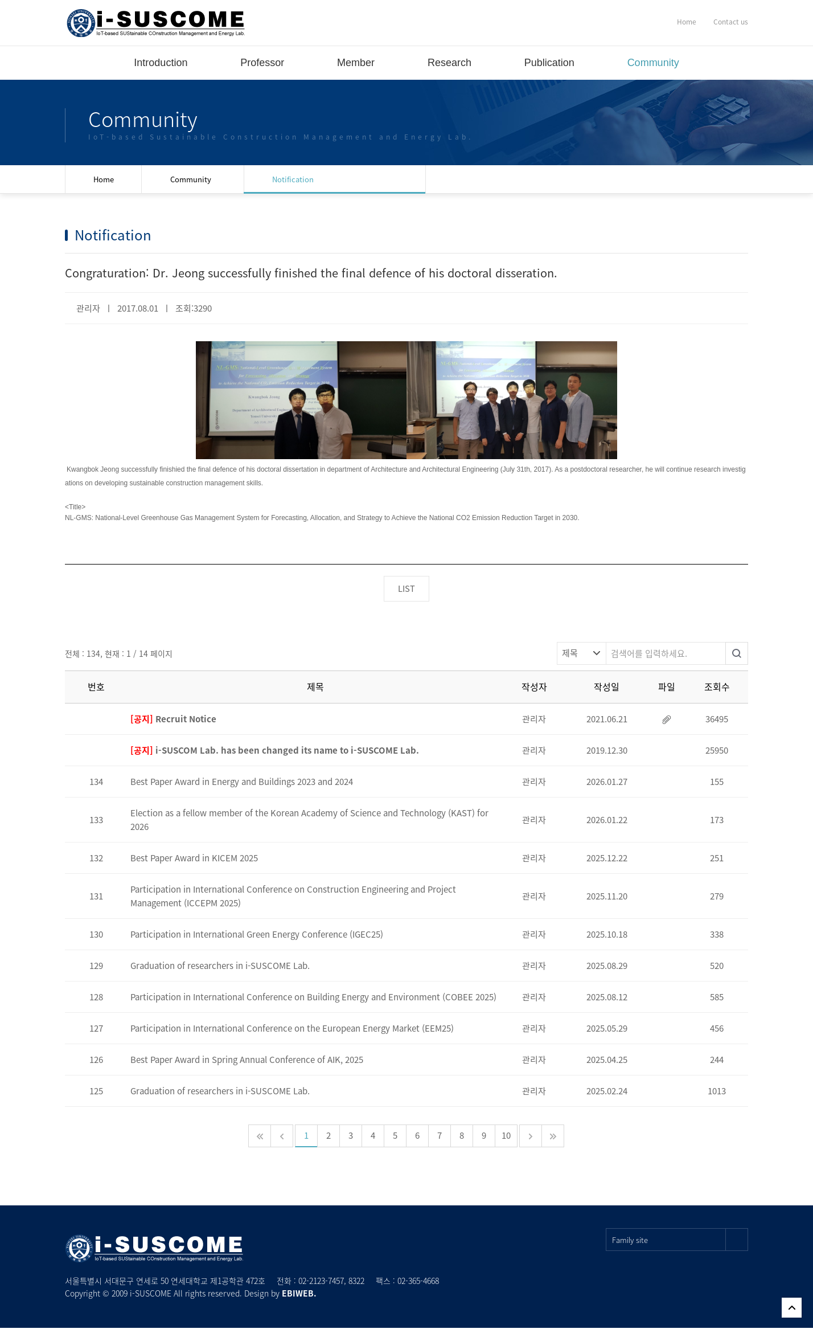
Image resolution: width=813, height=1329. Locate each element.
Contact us (730, 22)
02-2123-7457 (321, 1281)
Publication (549, 62)
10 (506, 1136)
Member (356, 62)
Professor (262, 62)
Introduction (160, 62)
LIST (406, 589)
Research (449, 62)
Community (653, 62)
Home (686, 22)
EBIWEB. (299, 1294)
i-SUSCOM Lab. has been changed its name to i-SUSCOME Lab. (274, 751)
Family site (680, 1241)
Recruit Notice (173, 720)
